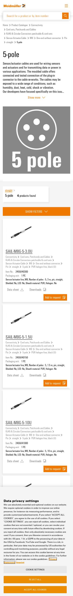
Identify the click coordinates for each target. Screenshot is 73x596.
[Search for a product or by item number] (32, 16)
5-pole (25, 266)
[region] (36, 541)
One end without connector (48, 38)
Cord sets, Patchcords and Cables (21, 29)
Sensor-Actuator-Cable (16, 38)
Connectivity (37, 25)
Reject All (35, 579)
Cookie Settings (35, 569)
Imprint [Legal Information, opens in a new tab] (20, 562)
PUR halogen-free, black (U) (43, 266)
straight (9, 42)
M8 (31, 38)
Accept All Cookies (35, 589)
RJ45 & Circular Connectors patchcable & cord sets (29, 33)
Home (5, 25)
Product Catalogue (20, 25)
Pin (65, 38)
